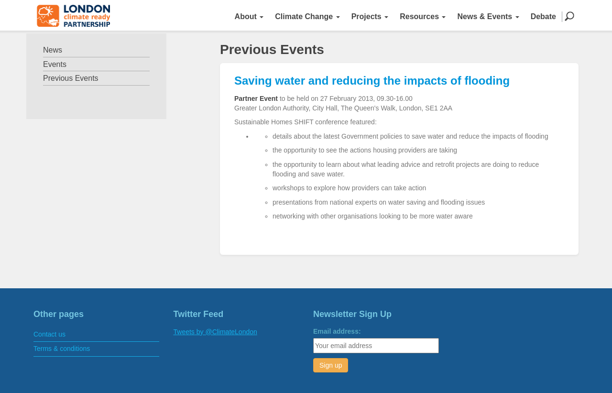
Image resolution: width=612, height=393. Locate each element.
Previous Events (70, 78)
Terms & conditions (61, 348)
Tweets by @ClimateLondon (215, 332)
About (249, 16)
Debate (543, 16)
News (52, 50)
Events (54, 64)
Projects (370, 16)
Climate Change (307, 16)
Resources (423, 16)
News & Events (488, 16)
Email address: (337, 331)
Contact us (49, 334)
